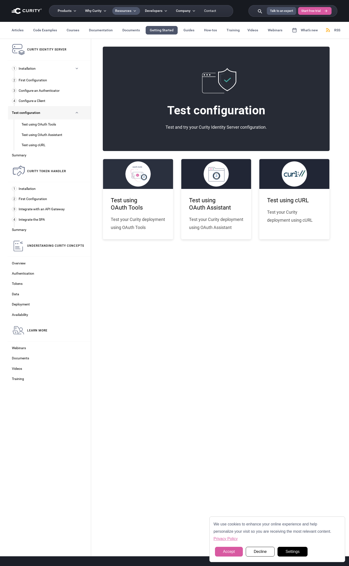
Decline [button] (260, 551)
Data (15, 294)
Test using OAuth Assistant (42, 135)
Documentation (101, 30)
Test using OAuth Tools (39, 124)
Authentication (23, 273)
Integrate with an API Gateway (38, 209)
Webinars (275, 30)
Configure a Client (28, 100)
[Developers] (156, 11)
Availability (20, 315)
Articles (18, 30)
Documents (131, 30)
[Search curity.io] (259, 11)
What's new (305, 30)
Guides (188, 30)
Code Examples (45, 30)
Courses (73, 30)
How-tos (210, 30)
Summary (19, 155)
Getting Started (162, 30)
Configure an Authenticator (36, 90)
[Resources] (126, 11)
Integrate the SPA (28, 219)
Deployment (21, 304)
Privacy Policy (226, 539)
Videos (252, 30)
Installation (24, 188)
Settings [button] (293, 551)
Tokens (17, 284)
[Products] (67, 11)
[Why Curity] (96, 11)
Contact (210, 11)
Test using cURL (34, 145)
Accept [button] (229, 551)
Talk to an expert (281, 11)
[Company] (186, 11)
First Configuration (29, 80)
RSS (332, 30)
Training (233, 30)
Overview (19, 263)
